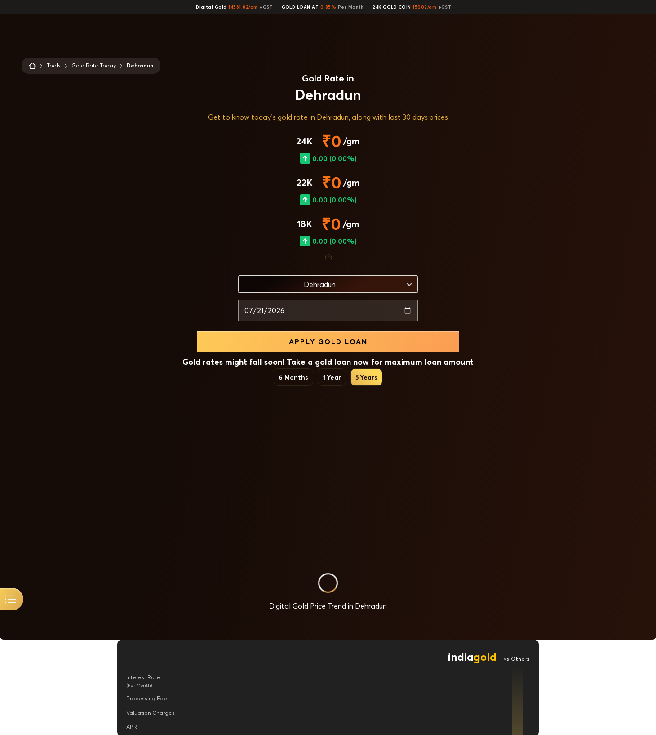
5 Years (366, 377)
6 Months (293, 377)
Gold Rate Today (93, 65)
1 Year (332, 377)
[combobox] (244, 284)
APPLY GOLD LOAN (328, 341)
